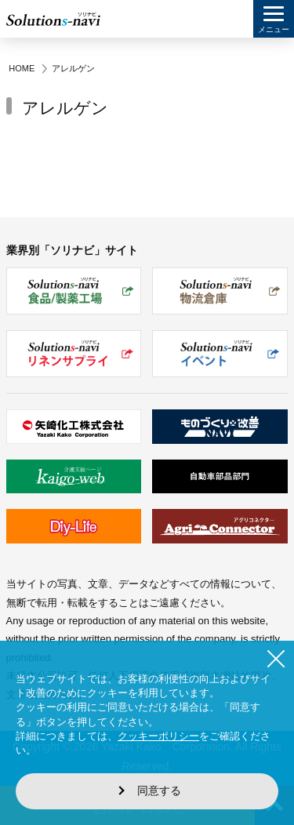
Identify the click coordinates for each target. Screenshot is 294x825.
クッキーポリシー (158, 736)
